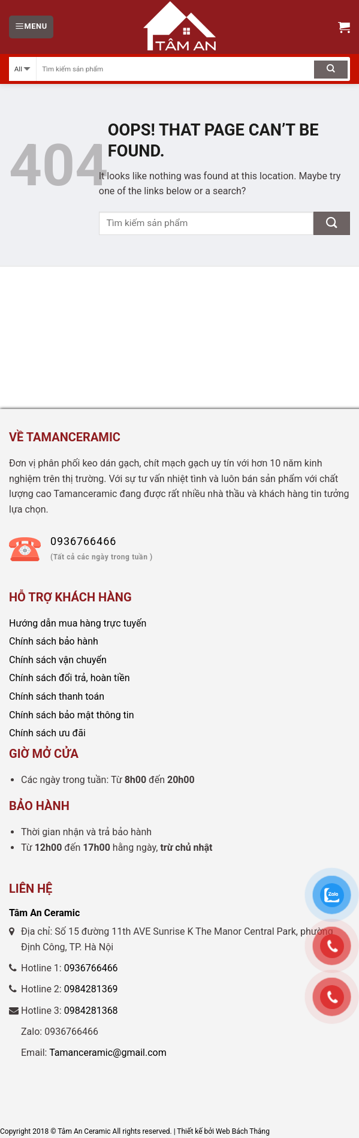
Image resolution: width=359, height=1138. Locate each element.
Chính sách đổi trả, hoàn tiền (69, 678)
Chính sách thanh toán (56, 696)
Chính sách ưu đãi (47, 733)
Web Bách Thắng (243, 1131)
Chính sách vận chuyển (58, 660)
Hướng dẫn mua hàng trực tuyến (77, 623)
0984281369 (91, 989)
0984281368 (91, 1010)
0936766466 (91, 968)
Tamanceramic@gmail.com (108, 1052)
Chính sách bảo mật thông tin (71, 715)
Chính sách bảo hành (53, 641)
